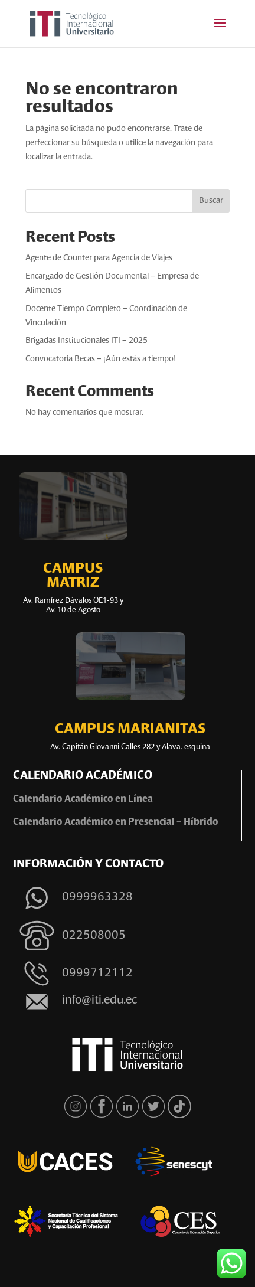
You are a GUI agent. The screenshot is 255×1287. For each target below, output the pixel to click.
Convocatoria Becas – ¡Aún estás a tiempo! (100, 359)
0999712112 (97, 973)
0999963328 (97, 897)
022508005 (94, 936)
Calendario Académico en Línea (84, 799)
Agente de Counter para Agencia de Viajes (98, 258)
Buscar (211, 201)
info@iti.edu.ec (99, 1001)
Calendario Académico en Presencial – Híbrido (115, 822)
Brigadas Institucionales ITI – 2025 (86, 341)
